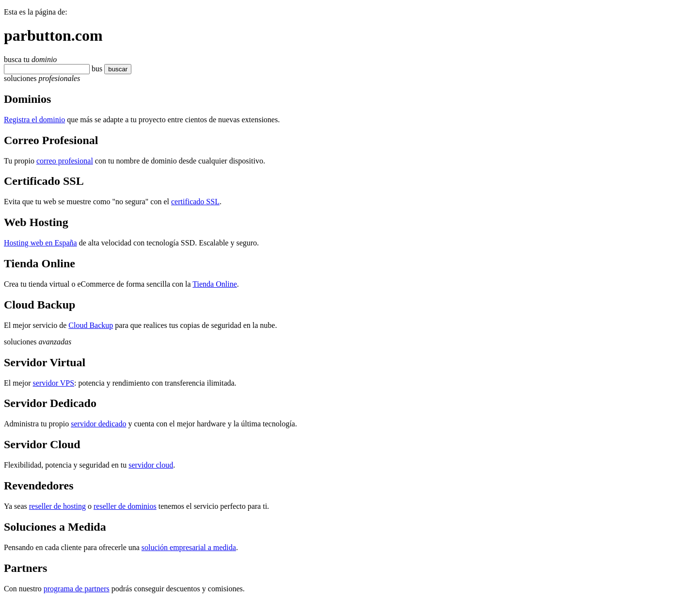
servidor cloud (150, 465)
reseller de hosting (57, 506)
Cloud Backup (90, 325)
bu (95, 69)
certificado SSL (195, 201)
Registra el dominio (34, 119)
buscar (115, 69)
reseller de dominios (125, 506)
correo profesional (64, 161)
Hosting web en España (40, 243)
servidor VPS (54, 383)
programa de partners (77, 589)
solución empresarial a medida (189, 547)
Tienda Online (214, 284)
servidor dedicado (98, 424)
